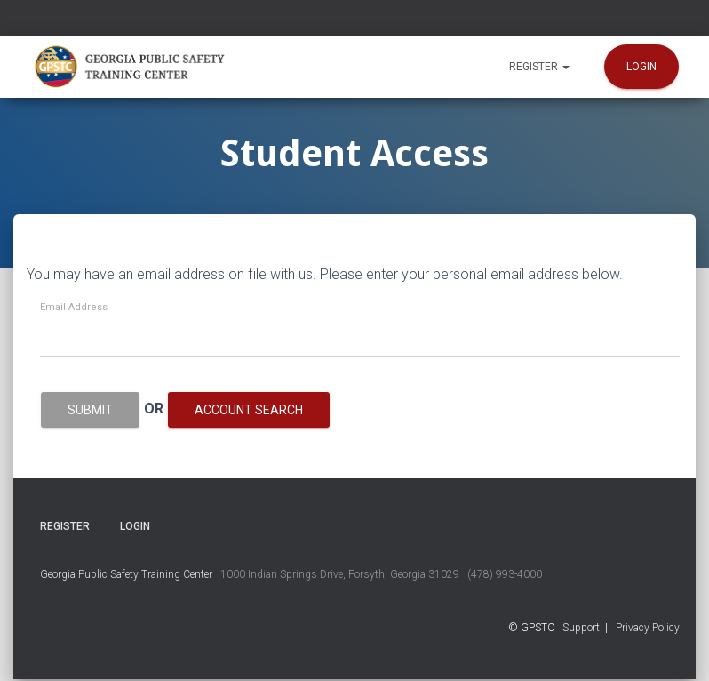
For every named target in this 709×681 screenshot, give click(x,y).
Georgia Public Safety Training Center (126, 574)
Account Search (249, 410)
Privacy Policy (648, 627)
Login (641, 66)
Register (539, 66)
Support (581, 627)
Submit (90, 410)
